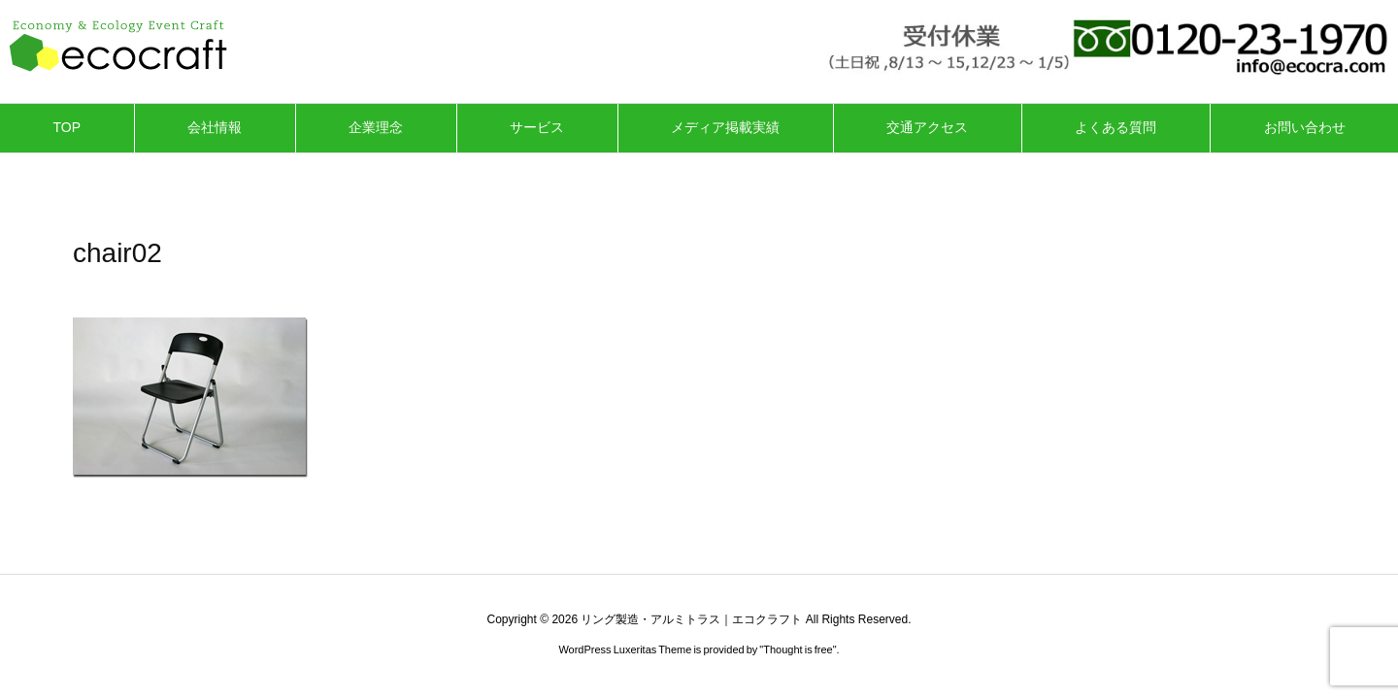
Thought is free (797, 649)
